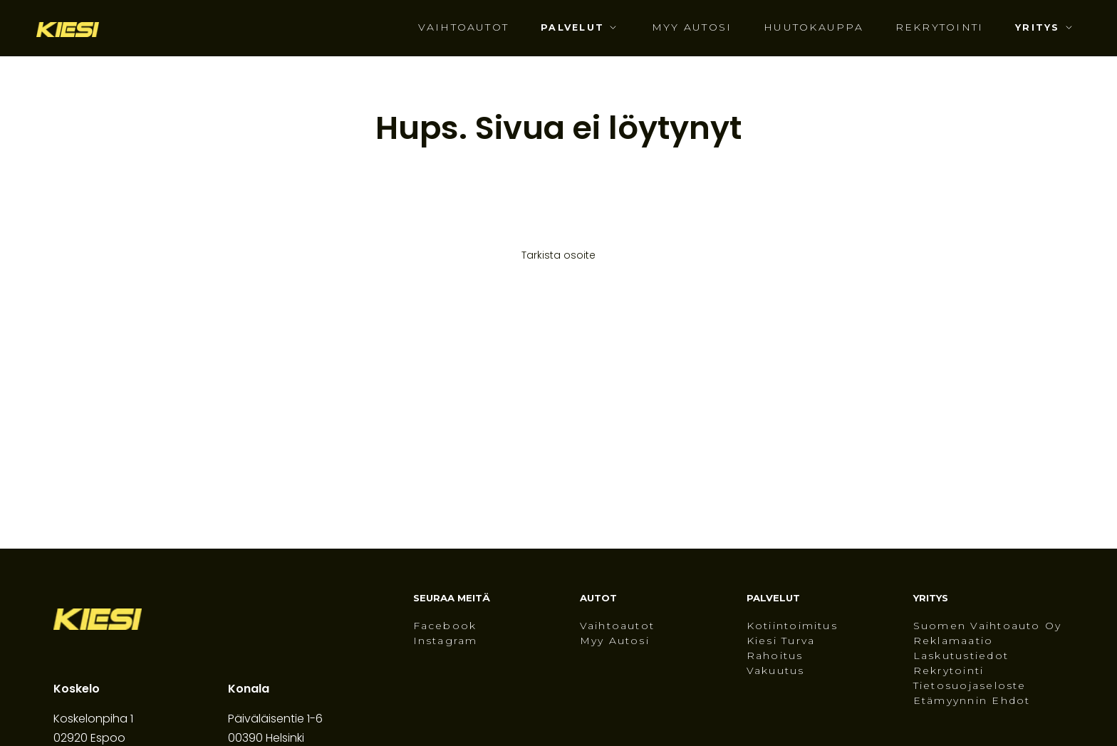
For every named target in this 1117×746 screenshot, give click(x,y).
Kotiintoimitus (792, 626)
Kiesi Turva (781, 641)
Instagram (445, 641)
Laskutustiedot (961, 656)
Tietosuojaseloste (970, 686)
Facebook (445, 626)
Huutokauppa (813, 27)
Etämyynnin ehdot (972, 701)
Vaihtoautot (463, 27)
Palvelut (572, 27)
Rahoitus (775, 656)
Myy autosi (692, 27)
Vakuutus (776, 671)
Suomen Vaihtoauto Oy (987, 626)
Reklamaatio (953, 641)
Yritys (1037, 27)
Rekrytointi (939, 27)
